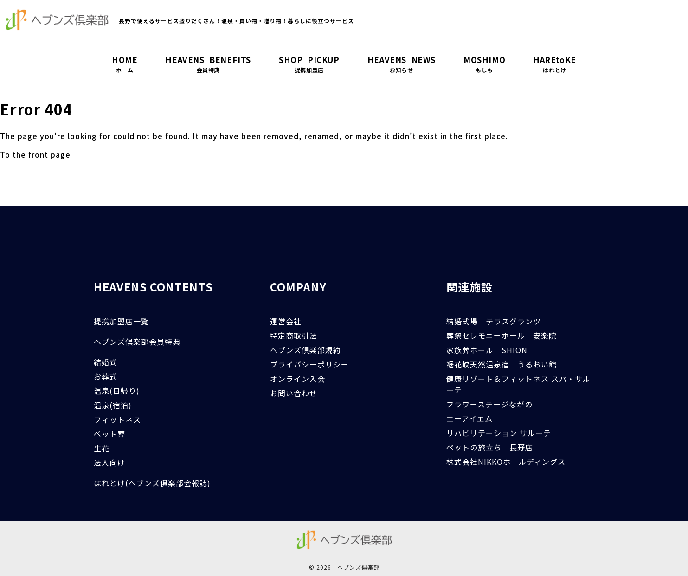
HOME (124, 64)
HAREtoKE (554, 64)
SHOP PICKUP (309, 64)
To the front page (35, 154)
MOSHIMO (484, 64)
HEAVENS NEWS (401, 64)
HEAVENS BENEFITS (208, 64)
